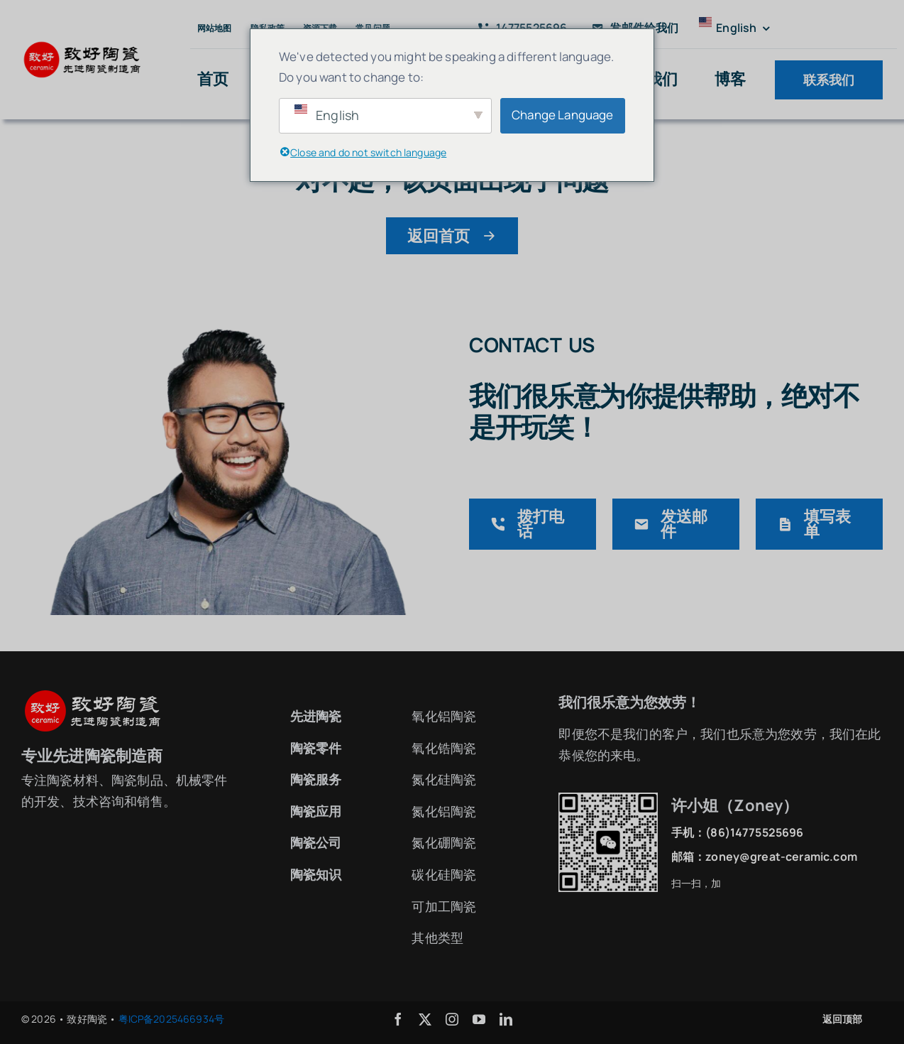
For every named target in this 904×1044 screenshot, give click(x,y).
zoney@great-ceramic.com (781, 856)
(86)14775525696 (754, 832)
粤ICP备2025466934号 (171, 1019)
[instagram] (452, 1019)
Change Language (562, 115)
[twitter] (425, 1019)
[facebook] (398, 1019)
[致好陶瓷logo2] (82, 45)
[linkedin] (506, 1019)
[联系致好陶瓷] (228, 309)
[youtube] (479, 1019)
